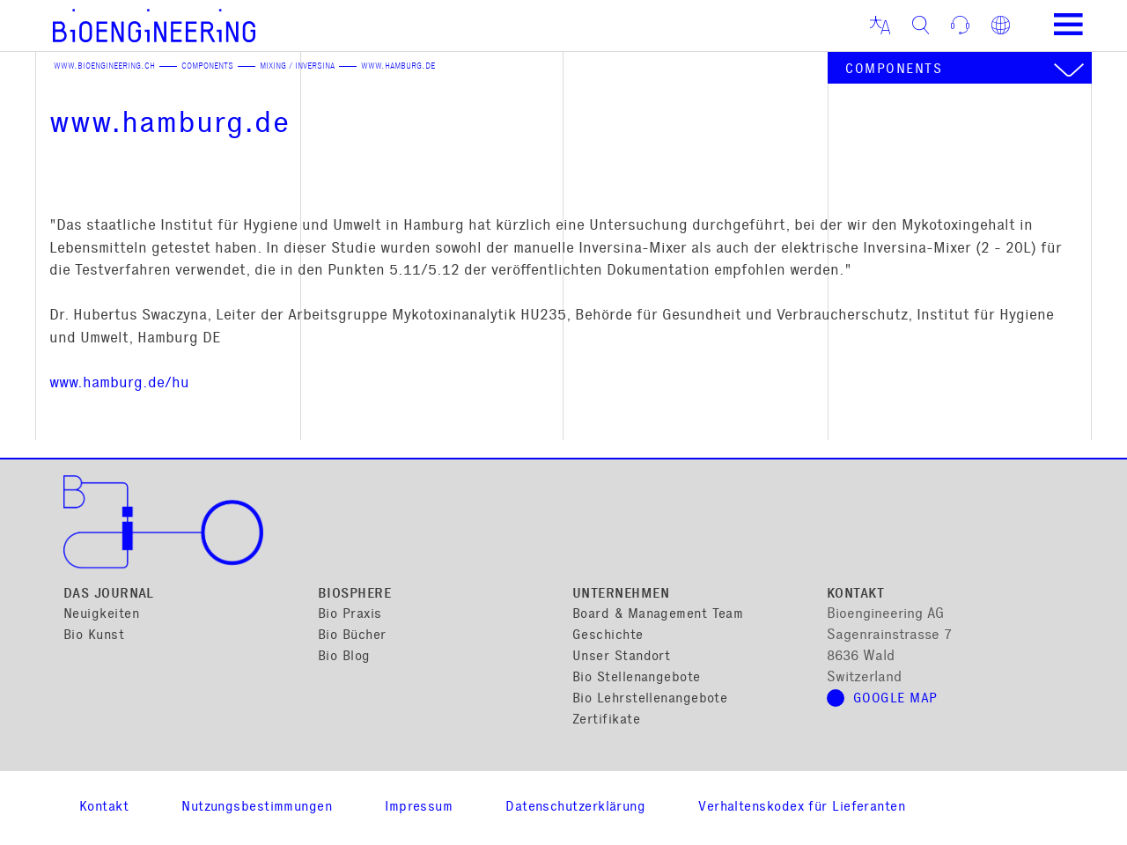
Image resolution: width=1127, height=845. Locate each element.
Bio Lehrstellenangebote (649, 699)
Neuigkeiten (101, 614)
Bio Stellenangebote (636, 678)
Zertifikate (606, 720)
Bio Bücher (352, 636)
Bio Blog (344, 657)
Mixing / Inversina (297, 66)
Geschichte (608, 636)
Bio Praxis (350, 614)
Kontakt (855, 594)
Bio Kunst (93, 636)
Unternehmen (620, 594)
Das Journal (108, 594)
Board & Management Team (657, 614)
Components (207, 66)
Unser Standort (621, 657)
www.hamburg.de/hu (119, 384)
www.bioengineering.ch (104, 66)
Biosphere (354, 594)
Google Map (895, 699)
